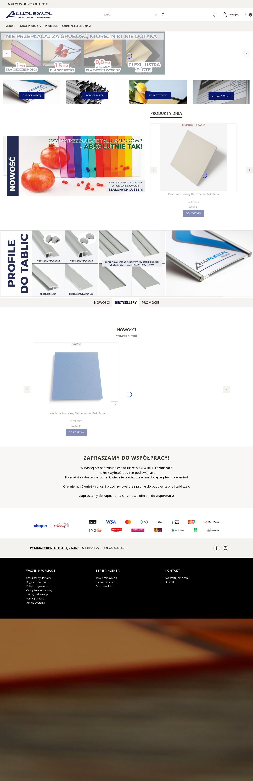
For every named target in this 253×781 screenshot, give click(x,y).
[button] (163, 15)
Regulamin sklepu (36, 582)
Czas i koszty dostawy (38, 578)
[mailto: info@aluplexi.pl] (36, 4)
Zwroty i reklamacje (37, 594)
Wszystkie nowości (126, 335)
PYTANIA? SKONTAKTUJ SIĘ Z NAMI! (54, 548)
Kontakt (169, 582)
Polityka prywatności (37, 586)
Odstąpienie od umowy (39, 590)
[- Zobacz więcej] (31, 95)
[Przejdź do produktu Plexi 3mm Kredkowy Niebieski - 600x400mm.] (76, 376)
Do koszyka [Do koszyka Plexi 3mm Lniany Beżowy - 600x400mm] (193, 213)
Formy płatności (35, 598)
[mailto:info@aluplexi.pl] (117, 548)
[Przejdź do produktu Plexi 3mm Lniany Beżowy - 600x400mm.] (193, 157)
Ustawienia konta (105, 582)
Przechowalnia (104, 586)
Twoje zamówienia (106, 578)
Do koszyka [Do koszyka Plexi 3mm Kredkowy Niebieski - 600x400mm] (76, 432)
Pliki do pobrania (35, 602)
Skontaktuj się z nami (177, 578)
